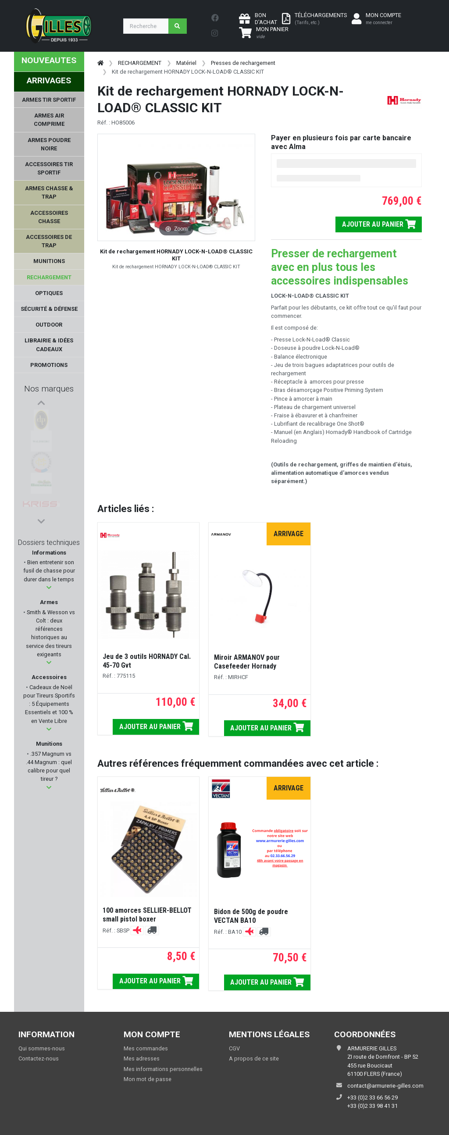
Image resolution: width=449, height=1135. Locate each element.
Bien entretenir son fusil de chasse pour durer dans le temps (49, 570)
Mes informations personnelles (163, 1069)
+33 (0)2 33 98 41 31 (372, 1106)
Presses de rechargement (243, 63)
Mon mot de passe (147, 1079)
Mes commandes (146, 1048)
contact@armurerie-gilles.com (385, 1085)
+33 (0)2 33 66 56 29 (372, 1097)
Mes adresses (142, 1058)
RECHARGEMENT (139, 63)
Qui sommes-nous (41, 1048)
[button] (48, 587)
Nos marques (49, 389)
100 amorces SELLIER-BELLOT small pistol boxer (147, 914)
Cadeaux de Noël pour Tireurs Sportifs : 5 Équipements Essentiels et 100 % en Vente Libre (49, 704)
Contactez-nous (38, 1058)
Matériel (186, 63)
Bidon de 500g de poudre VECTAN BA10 (251, 916)
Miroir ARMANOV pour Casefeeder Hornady (247, 661)
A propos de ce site (254, 1058)
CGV (234, 1048)
